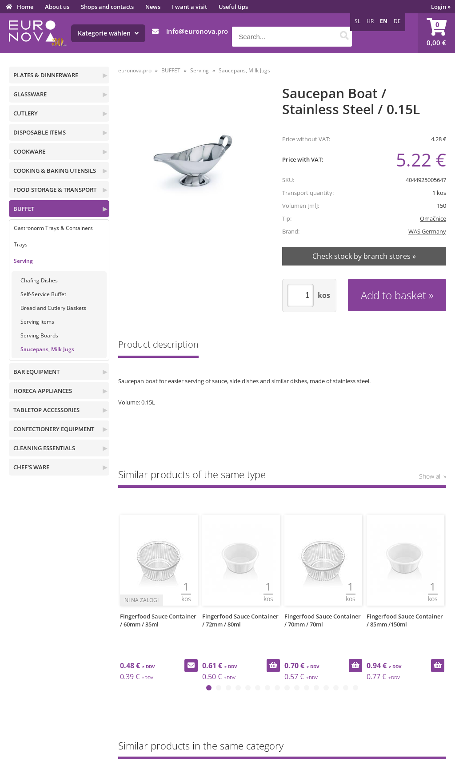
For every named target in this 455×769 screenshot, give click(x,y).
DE (397, 21)
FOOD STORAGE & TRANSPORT (54, 190)
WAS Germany (427, 231)
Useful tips (233, 7)
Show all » (432, 476)
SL (357, 21)
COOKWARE (29, 151)
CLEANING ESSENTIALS (44, 448)
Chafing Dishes (39, 280)
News (152, 7)
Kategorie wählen (108, 33)
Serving (23, 261)
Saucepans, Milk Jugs (47, 349)
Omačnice (433, 218)
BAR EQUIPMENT (36, 372)
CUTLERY (25, 113)
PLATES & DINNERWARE (45, 75)
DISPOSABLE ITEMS (39, 132)
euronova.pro (135, 70)
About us (57, 7)
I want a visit (189, 7)
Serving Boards (39, 335)
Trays (21, 244)
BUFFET (23, 209)
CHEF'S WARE (31, 467)
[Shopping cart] (436, 33)
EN (383, 21)
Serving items (37, 321)
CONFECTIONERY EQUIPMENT (53, 429)
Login (441, 7)
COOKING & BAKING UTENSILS (54, 170)
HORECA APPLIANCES (42, 391)
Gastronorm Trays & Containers (53, 228)
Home (25, 7)
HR (370, 21)
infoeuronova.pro (197, 31)
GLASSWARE (30, 94)
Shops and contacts (107, 7)
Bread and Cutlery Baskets (53, 308)
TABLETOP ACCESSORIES (46, 410)
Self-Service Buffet (43, 294)
